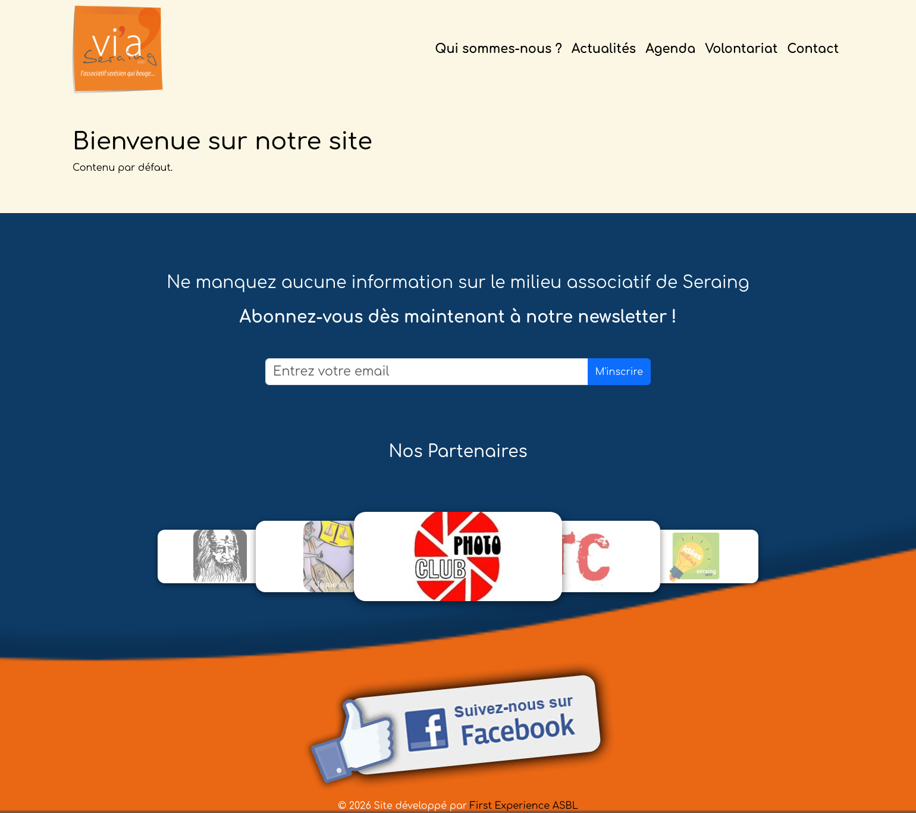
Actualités (604, 49)
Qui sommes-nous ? (498, 49)
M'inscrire (619, 372)
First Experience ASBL (524, 806)
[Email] (426, 371)
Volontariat (741, 49)
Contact (813, 49)
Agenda (670, 49)
